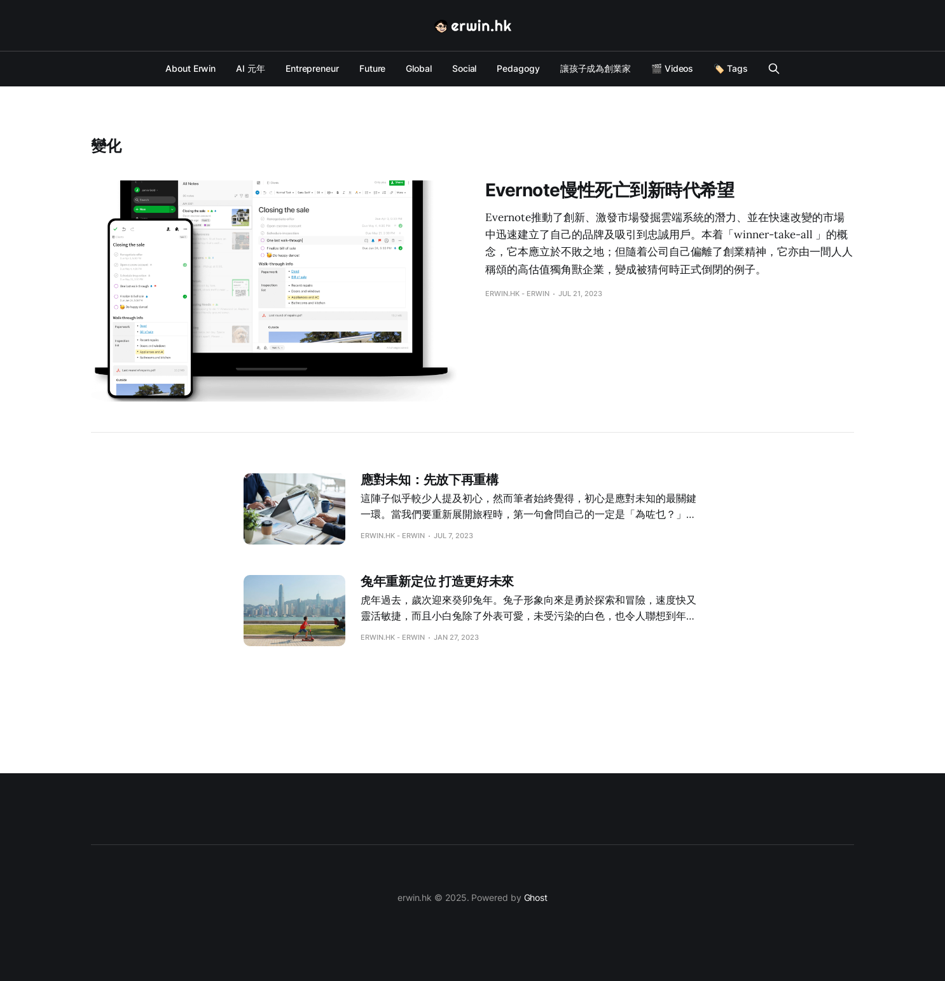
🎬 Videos (672, 68)
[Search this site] (773, 68)
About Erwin (190, 68)
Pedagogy (518, 68)
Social (464, 68)
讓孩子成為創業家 (595, 68)
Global (419, 68)
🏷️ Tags (731, 68)
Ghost (536, 897)
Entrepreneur (312, 68)
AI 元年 (250, 68)
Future (372, 68)
